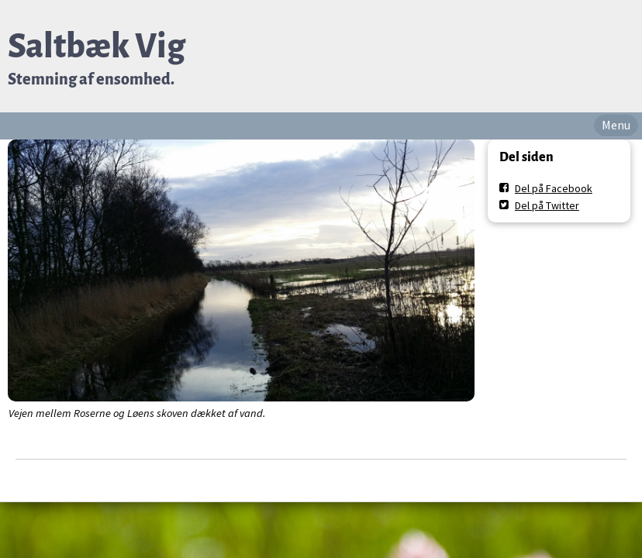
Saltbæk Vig (96, 46)
